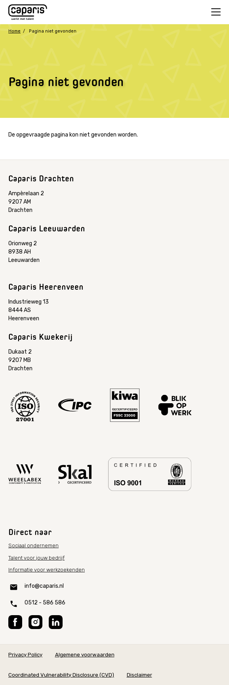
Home (14, 31)
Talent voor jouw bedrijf (36, 558)
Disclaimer (139, 675)
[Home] (27, 12)
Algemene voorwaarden (84, 655)
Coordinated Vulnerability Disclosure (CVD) (61, 675)
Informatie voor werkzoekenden (46, 570)
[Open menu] (216, 11)
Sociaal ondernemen (33, 545)
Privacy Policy (25, 655)
